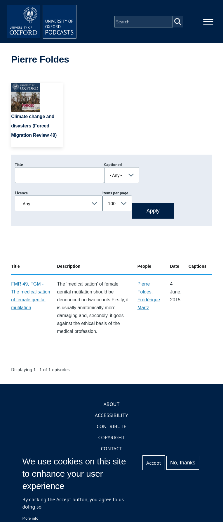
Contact (111, 448)
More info (30, 518)
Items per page (115, 193)
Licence (21, 193)
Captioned (113, 164)
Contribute (111, 426)
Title (19, 164)
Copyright (111, 437)
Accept (153, 462)
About (111, 404)
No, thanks (182, 463)
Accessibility (111, 415)
